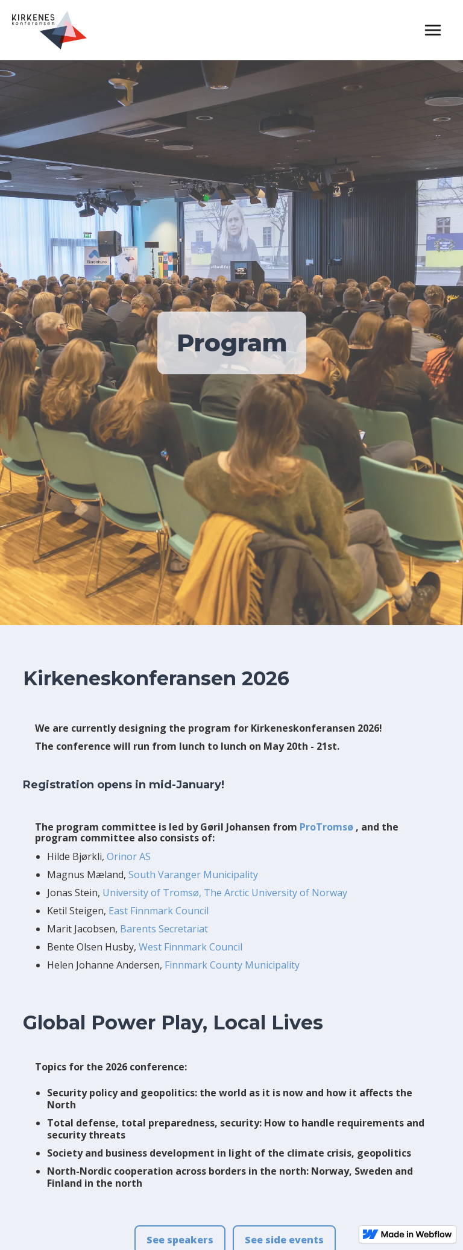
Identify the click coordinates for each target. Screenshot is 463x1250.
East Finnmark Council (159, 910)
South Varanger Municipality (193, 874)
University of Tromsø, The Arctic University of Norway (224, 892)
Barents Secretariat (164, 928)
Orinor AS (129, 856)
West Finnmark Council (190, 946)
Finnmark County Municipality (232, 965)
